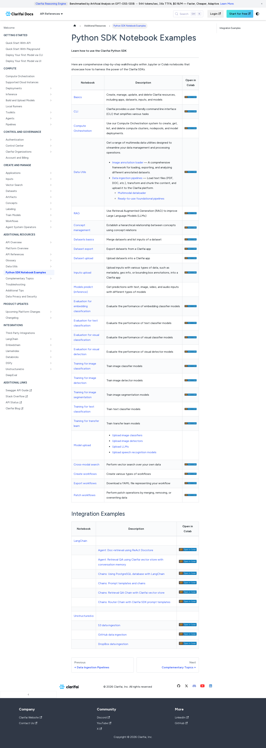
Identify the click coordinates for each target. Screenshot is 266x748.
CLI (76, 111)
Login (215, 13)
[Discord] (194, 686)
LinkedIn (182, 717)
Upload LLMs (120, 446)
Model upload (82, 445)
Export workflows (85, 483)
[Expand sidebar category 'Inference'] (50, 94)
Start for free (239, 13)
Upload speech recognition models (134, 452)
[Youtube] (202, 686)
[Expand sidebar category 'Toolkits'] (50, 112)
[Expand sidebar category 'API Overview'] (50, 242)
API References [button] (50, 13)
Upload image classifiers (127, 435)
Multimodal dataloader (132, 193)
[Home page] (74, 26)
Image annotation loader (127, 162)
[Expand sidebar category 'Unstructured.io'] (50, 369)
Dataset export (83, 249)
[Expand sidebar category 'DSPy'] (50, 363)
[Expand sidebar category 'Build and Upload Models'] (50, 100)
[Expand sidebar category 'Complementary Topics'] (50, 278)
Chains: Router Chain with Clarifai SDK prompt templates (134, 602)
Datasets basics (84, 239)
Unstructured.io (84, 616)
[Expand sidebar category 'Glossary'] (50, 260)
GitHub (181, 723)
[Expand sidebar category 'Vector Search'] (50, 185)
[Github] (178, 686)
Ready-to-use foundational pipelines (141, 198)
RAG (77, 213)
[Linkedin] (210, 686)
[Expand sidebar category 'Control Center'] (50, 145)
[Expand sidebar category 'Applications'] (50, 173)
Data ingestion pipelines (127, 178)
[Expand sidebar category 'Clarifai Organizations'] (50, 151)
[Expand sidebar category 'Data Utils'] (50, 266)
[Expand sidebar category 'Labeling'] (50, 209)
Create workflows (85, 474)
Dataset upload (83, 258)
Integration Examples (230, 28)
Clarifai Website (30, 717)
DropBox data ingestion (113, 644)
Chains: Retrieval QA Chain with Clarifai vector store (131, 592)
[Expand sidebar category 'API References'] (50, 254)
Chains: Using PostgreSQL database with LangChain (131, 574)
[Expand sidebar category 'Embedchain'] (50, 345)
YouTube (104, 723)
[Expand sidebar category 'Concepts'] (50, 203)
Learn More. (227, 3)
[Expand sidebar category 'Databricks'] (50, 357)
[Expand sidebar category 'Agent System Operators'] (50, 227)
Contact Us (28, 723)
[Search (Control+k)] (188, 13)
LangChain (80, 540)
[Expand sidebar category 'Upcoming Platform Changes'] (50, 311)
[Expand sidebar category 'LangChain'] (50, 339)
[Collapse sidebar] (28, 694)
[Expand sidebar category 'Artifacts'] (50, 197)
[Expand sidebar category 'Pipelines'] (50, 124)
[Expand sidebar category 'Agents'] (50, 118)
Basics (78, 97)
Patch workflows (84, 495)
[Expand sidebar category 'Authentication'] (50, 139)
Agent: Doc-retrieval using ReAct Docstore (125, 550)
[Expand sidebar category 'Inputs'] (50, 179)
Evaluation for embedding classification (83, 306)
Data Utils (80, 172)
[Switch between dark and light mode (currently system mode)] (257, 14)
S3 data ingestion (109, 625)
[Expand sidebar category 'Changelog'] (50, 317)
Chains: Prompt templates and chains (121, 583)
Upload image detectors (127, 441)
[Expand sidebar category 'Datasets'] (50, 191)
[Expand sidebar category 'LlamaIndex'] (50, 351)
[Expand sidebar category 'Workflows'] (50, 221)
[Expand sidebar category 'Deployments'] (50, 88)
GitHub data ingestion (112, 634)
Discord (103, 717)
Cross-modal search (86, 464)
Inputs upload (82, 272)
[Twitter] (186, 686)
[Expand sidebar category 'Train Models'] (50, 215)
